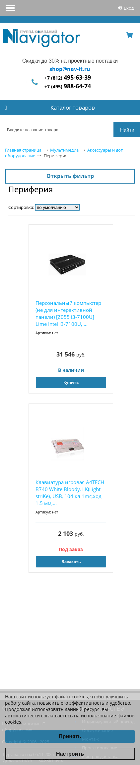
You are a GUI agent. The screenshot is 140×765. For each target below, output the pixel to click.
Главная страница (23, 150)
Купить (71, 382)
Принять (70, 736)
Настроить (70, 754)
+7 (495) (67, 86)
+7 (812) (67, 78)
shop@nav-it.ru (69, 69)
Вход (129, 8)
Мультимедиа (64, 150)
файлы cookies (71, 696)
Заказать (71, 561)
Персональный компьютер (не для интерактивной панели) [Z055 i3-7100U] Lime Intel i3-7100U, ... (68, 313)
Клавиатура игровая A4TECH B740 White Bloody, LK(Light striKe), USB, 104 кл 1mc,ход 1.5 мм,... (69, 492)
